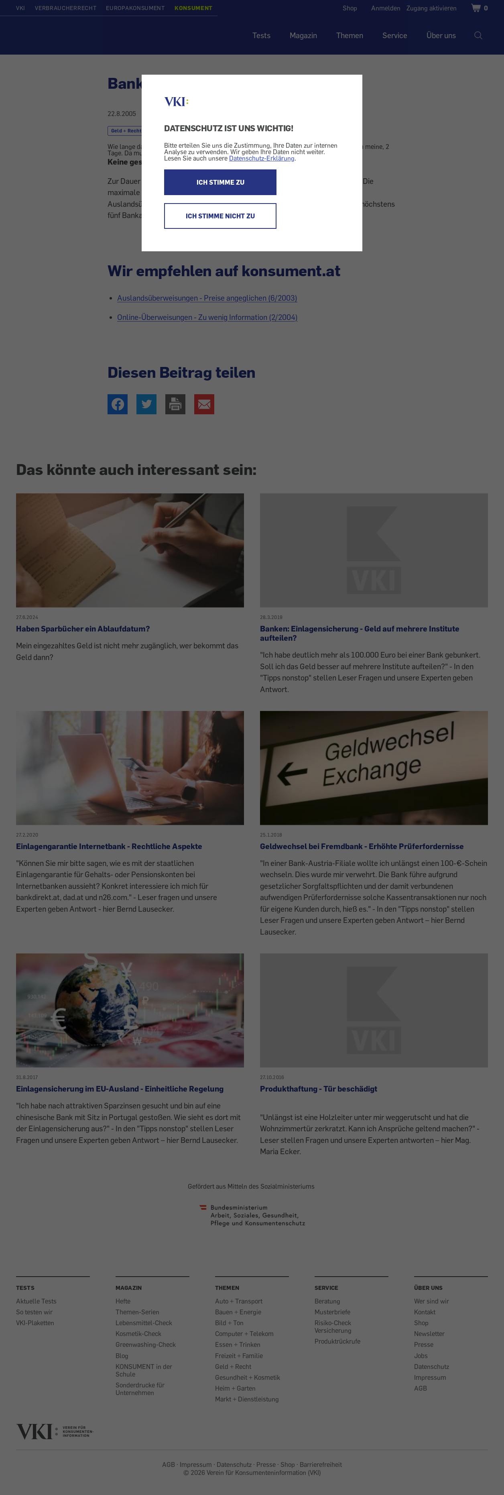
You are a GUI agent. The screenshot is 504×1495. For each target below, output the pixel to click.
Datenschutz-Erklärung (262, 158)
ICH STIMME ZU (220, 182)
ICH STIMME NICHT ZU (220, 216)
